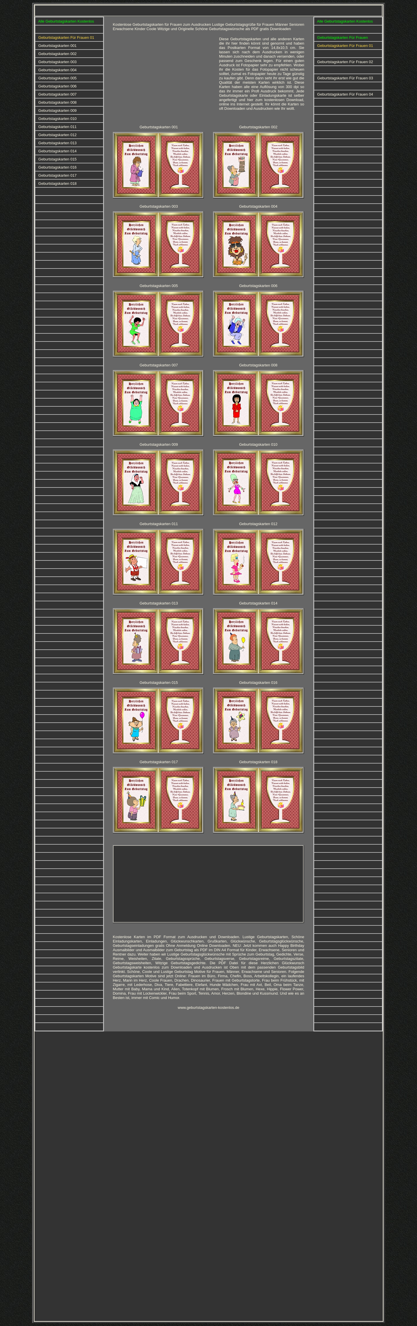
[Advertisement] (163, 77)
